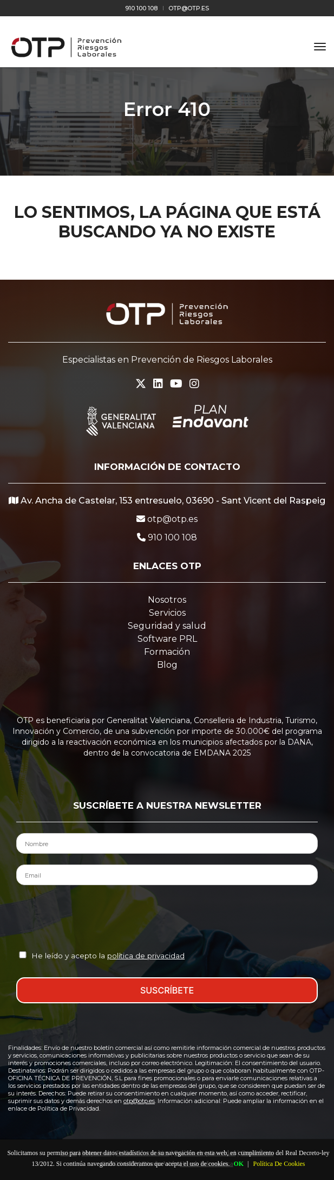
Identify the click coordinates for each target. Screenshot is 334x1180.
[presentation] (167, 917)
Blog (167, 665)
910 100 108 (141, 8)
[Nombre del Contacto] (167, 843)
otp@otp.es (188, 8)
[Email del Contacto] (167, 875)
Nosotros (167, 600)
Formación (167, 652)
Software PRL (167, 639)
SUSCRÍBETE (167, 990)
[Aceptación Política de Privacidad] (22, 954)
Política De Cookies (279, 1164)
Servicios (167, 613)
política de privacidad (146, 955)
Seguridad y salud (167, 626)
